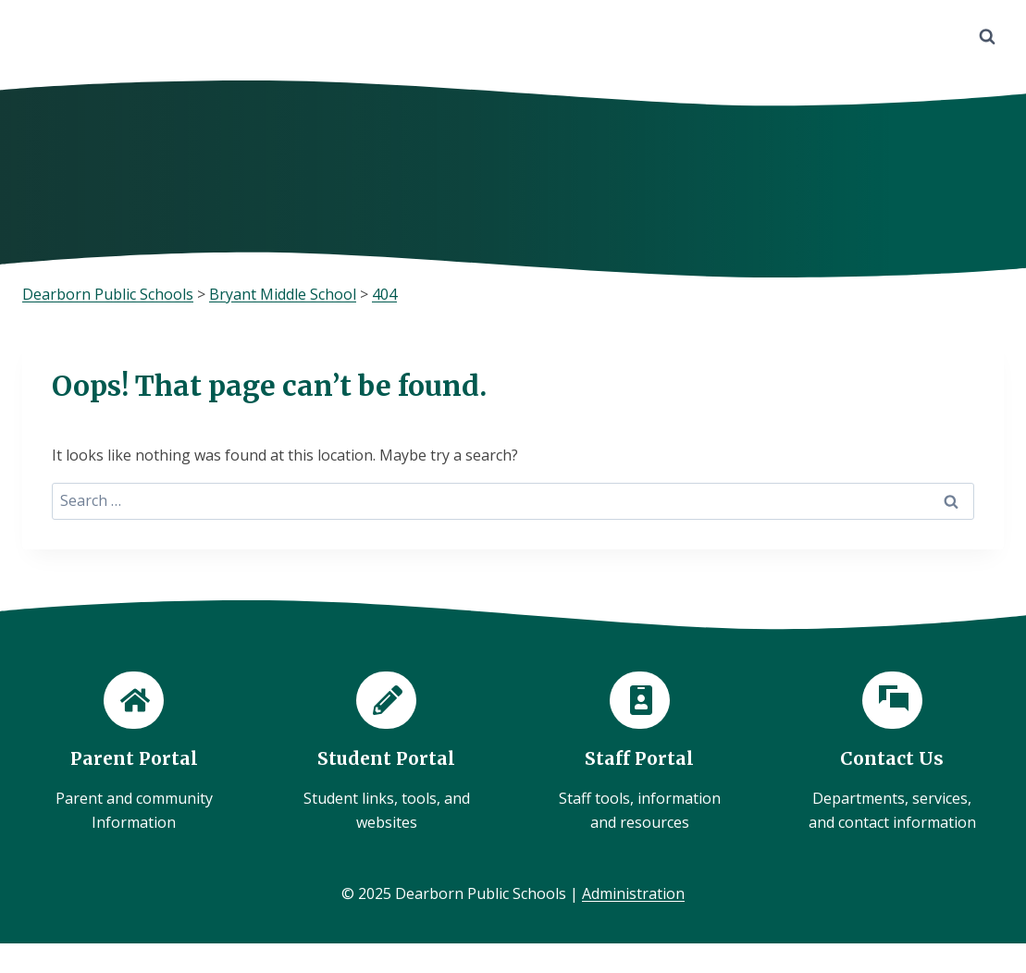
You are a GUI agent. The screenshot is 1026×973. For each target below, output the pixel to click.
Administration (633, 893)
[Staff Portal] (639, 753)
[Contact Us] (892, 753)
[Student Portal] (386, 753)
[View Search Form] (987, 37)
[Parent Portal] (133, 753)
